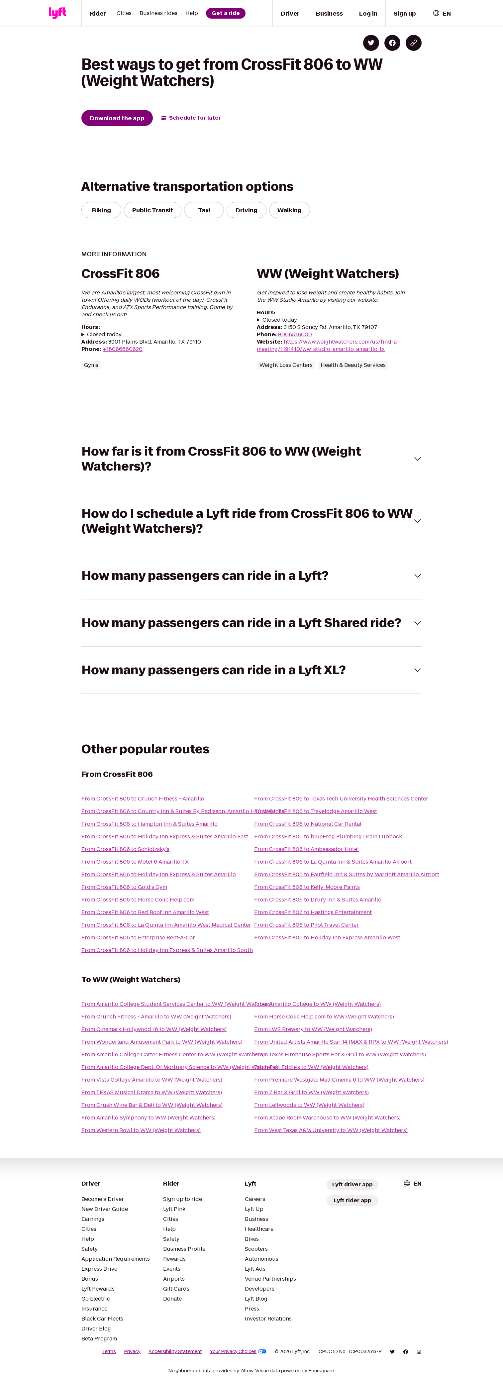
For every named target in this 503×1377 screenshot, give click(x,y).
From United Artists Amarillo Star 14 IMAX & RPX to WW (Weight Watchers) (351, 1042)
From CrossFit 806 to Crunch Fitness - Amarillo (142, 798)
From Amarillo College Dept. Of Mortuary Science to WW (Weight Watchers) (179, 1067)
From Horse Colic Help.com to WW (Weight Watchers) (324, 1016)
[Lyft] (57, 13)
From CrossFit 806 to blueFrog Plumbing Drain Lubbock (328, 836)
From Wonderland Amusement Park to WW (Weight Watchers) (162, 1042)
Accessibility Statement (175, 1351)
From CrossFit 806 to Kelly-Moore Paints (307, 887)
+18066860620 (123, 349)
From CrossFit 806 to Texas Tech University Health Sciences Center (341, 798)
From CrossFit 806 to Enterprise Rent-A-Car (138, 937)
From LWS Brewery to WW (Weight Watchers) (313, 1029)
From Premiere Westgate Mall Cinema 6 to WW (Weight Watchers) (339, 1080)
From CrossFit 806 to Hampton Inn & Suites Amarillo (149, 824)
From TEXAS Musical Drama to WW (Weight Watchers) (151, 1092)
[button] (251, 459)
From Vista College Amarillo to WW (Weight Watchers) (151, 1080)
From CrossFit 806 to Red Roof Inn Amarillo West (145, 912)
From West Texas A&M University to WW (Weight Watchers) (331, 1130)
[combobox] (441, 13)
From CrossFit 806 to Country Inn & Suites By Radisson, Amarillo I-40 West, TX (183, 811)
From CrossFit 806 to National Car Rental (307, 824)
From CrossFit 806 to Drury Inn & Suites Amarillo (317, 899)
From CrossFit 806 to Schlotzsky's (125, 849)
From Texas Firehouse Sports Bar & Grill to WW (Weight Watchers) (340, 1054)
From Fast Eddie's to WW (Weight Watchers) (311, 1067)
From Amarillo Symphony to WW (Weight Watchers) (148, 1117)
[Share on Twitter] (371, 43)
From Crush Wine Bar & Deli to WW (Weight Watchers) (152, 1105)
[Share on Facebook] (392, 43)
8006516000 (295, 334)
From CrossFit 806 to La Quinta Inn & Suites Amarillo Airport (333, 862)
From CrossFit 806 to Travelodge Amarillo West (315, 811)
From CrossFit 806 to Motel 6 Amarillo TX (135, 862)
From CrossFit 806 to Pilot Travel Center (306, 925)
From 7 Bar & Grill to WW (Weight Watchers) (311, 1092)
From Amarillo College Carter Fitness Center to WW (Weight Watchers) (173, 1054)
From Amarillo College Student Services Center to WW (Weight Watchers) (176, 1004)
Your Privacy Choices (238, 1351)
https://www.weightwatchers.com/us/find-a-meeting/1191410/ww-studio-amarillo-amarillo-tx (328, 345)
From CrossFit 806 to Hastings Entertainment (313, 912)
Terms (109, 1351)
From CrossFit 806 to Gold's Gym (124, 887)
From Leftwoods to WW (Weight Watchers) (309, 1105)
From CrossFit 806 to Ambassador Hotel (306, 849)
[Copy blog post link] (414, 43)
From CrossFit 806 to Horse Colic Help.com (137, 899)
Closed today (104, 334)
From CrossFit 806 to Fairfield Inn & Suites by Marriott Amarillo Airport (346, 874)
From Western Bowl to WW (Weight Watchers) (141, 1130)
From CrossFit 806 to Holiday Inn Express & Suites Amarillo (158, 874)
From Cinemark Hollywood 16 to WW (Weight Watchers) (154, 1029)
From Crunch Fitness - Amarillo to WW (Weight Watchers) (156, 1016)
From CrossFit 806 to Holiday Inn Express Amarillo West (327, 937)
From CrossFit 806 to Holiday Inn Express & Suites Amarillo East (164, 836)
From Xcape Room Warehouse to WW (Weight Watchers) (327, 1117)
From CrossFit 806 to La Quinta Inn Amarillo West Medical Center (166, 925)
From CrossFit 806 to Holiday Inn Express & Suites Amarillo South (167, 950)
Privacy (132, 1351)
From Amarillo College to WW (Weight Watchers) (317, 1004)
